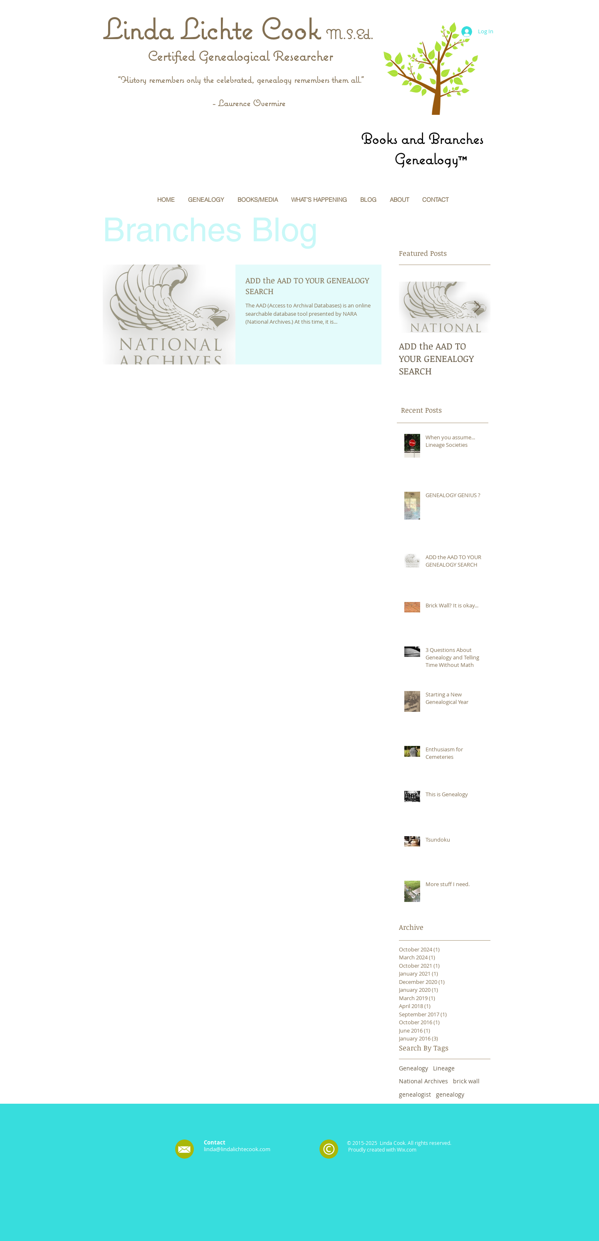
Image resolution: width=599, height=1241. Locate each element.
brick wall (466, 1081)
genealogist (415, 1094)
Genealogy (413, 1068)
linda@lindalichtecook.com (237, 1149)
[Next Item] (477, 307)
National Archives (423, 1081)
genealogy (450, 1094)
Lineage (444, 1068)
